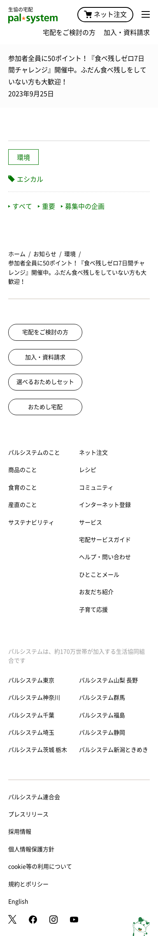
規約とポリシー (28, 884)
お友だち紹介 (96, 592)
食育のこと (22, 487)
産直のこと (22, 505)
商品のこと (22, 470)
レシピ (87, 470)
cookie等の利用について (40, 866)
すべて (20, 206)
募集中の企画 (83, 206)
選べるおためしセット (45, 382)
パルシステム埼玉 (31, 732)
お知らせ (44, 254)
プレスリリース (28, 814)
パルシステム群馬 (102, 697)
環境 (23, 157)
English (18, 901)
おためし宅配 (45, 407)
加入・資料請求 (127, 32)
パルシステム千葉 (31, 715)
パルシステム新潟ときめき (113, 750)
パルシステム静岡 (102, 732)
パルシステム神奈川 (34, 697)
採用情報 (19, 831)
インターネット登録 (105, 505)
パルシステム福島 (102, 715)
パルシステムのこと (34, 452)
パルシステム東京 (31, 680)
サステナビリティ (31, 522)
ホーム (17, 254)
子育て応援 (93, 609)
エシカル (30, 179)
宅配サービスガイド (105, 540)
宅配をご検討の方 (69, 32)
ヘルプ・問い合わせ (105, 557)
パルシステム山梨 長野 (108, 680)
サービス (90, 522)
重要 (46, 206)
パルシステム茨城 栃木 (37, 750)
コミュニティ (96, 487)
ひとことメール (99, 575)
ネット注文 (105, 14)
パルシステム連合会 (34, 797)
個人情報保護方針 (31, 849)
